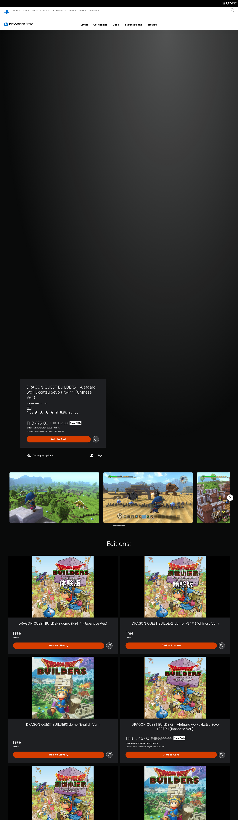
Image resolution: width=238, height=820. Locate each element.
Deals (116, 21)
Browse (152, 21)
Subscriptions (133, 21)
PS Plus (43, 10)
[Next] (230, 494)
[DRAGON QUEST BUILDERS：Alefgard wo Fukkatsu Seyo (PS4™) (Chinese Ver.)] (54, 494)
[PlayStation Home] (6, 10)
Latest (84, 21)
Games (15, 10)
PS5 (25, 10)
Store (81, 10)
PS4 (33, 10)
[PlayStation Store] (19, 20)
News (71, 10)
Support (93, 10)
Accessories (57, 10)
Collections (100, 21)
